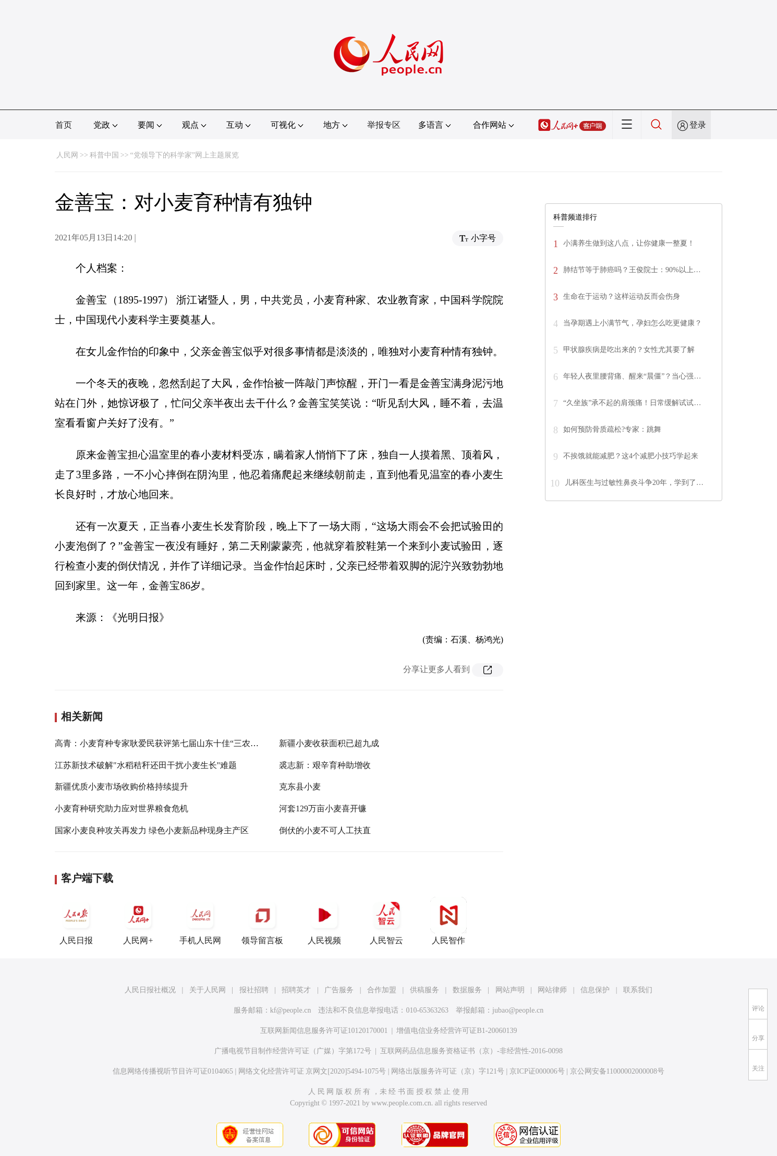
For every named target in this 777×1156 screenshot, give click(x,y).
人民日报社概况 (150, 990)
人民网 (67, 155)
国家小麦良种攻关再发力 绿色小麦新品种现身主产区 (152, 830)
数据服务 (467, 990)
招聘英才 (296, 990)
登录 (697, 124)
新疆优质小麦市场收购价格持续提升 (121, 786)
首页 (63, 124)
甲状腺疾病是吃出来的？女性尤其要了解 (629, 350)
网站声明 (510, 990)
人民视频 (324, 921)
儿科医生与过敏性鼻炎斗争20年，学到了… (634, 482)
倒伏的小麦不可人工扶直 (325, 830)
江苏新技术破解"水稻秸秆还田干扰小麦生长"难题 (146, 765)
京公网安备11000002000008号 (617, 1071)
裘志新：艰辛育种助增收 (325, 765)
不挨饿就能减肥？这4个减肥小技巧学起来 (630, 456)
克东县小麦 (300, 786)
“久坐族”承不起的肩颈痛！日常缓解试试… (632, 403)
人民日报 (76, 921)
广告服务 (339, 990)
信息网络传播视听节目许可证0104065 (173, 1071)
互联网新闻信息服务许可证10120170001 (324, 1031)
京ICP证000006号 (537, 1071)
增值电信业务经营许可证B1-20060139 (456, 1031)
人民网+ (138, 921)
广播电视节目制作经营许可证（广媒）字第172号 (292, 1051)
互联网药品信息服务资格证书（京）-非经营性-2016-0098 (471, 1051)
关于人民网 (207, 990)
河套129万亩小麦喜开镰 (323, 808)
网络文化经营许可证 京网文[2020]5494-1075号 (312, 1071)
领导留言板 (262, 921)
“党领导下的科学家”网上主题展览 (184, 155)
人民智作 (448, 921)
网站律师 (552, 990)
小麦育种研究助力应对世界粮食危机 (121, 808)
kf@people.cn (290, 1010)
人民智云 (386, 921)
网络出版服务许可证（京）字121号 (447, 1071)
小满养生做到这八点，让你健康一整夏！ (629, 243)
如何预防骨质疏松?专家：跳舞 (612, 429)
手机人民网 (200, 921)
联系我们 (637, 990)
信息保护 (595, 990)
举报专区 (383, 124)
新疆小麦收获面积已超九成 (329, 743)
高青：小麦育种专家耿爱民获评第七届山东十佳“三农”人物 (163, 743)
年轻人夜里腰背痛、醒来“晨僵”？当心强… (632, 376)
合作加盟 (381, 990)
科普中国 (104, 155)
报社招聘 (254, 990)
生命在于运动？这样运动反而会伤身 (621, 296)
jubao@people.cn (517, 1010)
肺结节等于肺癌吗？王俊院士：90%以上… (632, 270)
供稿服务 (424, 990)
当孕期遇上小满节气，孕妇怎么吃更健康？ (632, 323)
